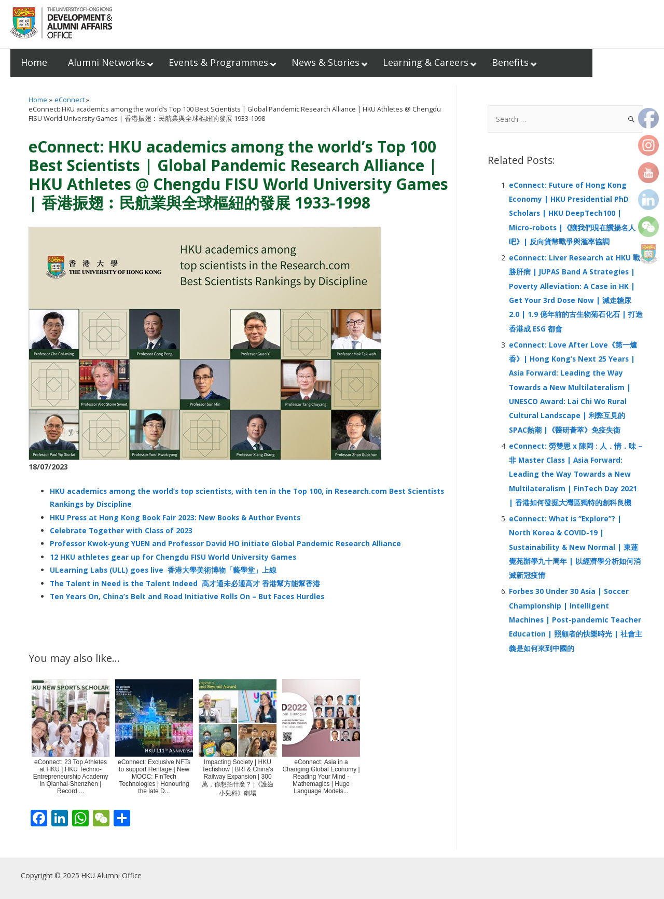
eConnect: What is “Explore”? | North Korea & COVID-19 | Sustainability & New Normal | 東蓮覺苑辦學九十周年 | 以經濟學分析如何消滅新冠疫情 (575, 547)
